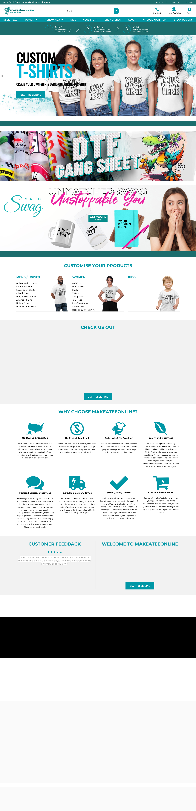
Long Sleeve (78, 286)
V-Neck (75, 293)
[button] (31, 19)
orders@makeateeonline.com (37, 2)
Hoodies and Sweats (26, 306)
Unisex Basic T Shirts (26, 283)
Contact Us (174, 2)
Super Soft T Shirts (25, 290)
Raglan (75, 290)
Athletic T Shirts (24, 300)
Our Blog (189, 2)
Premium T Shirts (25, 286)
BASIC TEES (78, 283)
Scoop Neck (78, 296)
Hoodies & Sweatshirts (83, 309)
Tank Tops (77, 300)
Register (177, 13)
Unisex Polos (22, 303)
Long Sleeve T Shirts (26, 296)
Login (169, 13)
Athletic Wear (22, 293)
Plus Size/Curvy (80, 303)
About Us (159, 2)
